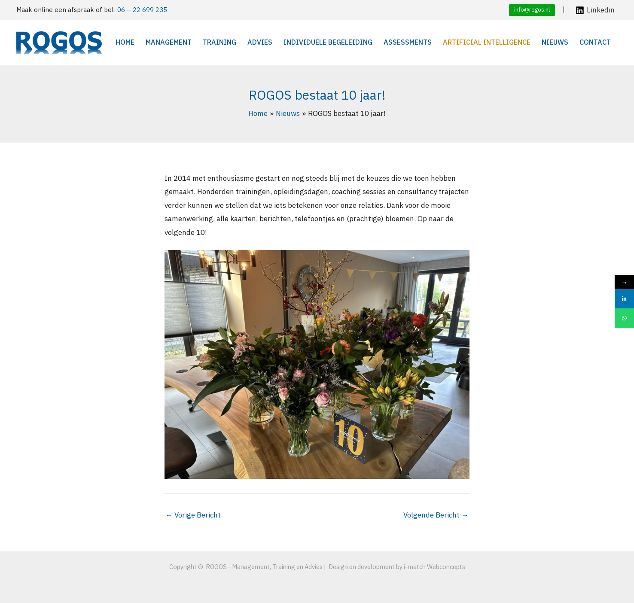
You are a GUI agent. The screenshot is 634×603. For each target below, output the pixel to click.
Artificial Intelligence (486, 42)
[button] (532, 10)
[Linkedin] (595, 10)
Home (125, 42)
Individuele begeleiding (327, 42)
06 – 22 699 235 (142, 10)
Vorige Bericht (193, 515)
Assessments (408, 42)
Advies (259, 42)
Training (219, 42)
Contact (595, 42)
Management (169, 42)
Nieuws (555, 42)
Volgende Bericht (436, 515)
